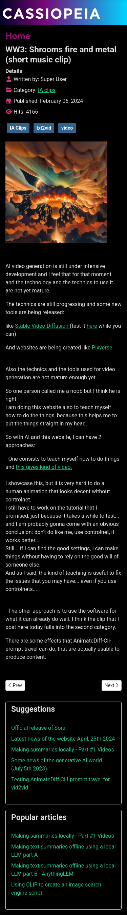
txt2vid (44, 128)
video (67, 128)
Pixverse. (102, 347)
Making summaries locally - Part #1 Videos (62, 749)
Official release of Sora (38, 728)
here (92, 326)
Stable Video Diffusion (42, 326)
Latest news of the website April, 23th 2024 (63, 739)
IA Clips (18, 128)
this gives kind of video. (44, 467)
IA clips (47, 90)
